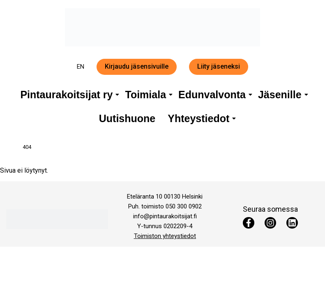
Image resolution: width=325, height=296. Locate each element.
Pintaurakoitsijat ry (67, 94)
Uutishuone (127, 118)
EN (80, 66)
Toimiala (147, 94)
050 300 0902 (184, 206)
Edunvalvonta (213, 94)
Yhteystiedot (200, 118)
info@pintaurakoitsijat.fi (165, 216)
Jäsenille (281, 94)
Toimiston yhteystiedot (165, 236)
